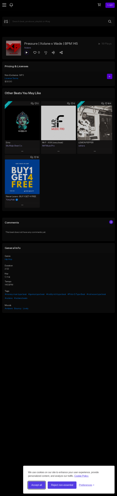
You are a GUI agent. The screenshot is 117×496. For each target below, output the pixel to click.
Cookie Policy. (81, 476)
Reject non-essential (62, 485)
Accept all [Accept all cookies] (36, 485)
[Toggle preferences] (86, 485)
